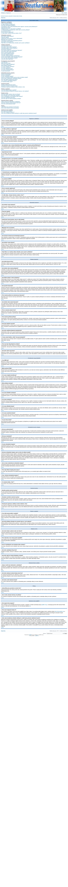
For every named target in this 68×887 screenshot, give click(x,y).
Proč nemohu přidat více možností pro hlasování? (11, 50)
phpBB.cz (37, 635)
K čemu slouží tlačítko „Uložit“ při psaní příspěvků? (11, 56)
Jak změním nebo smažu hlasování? (9, 51)
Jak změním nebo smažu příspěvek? (9, 47)
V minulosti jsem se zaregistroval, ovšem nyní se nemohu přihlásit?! (15, 29)
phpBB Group (44, 604)
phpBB (30, 634)
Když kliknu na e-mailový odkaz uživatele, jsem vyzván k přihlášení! (15, 42)
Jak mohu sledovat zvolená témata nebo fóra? (11, 102)
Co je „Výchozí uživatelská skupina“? (9, 80)
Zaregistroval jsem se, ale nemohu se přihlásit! (11, 28)
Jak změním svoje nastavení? (7, 36)
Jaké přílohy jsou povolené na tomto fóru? (10, 106)
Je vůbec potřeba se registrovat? (8, 24)
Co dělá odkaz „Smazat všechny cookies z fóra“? (11, 33)
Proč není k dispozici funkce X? (7, 112)
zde (30, 606)
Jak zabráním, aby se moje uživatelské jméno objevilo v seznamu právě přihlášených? (19, 26)
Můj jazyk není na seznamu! (7, 39)
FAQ (62, 12)
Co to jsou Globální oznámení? (7, 66)
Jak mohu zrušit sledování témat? (8, 103)
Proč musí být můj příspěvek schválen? (9, 58)
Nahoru (2, 126)
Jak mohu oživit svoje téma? (7, 59)
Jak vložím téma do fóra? (6, 45)
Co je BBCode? (4, 62)
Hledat (65, 12)
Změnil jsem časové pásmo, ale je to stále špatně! (11, 38)
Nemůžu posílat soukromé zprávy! (8, 84)
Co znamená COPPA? (6, 31)
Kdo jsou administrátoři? (6, 74)
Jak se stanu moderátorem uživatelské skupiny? (11, 78)
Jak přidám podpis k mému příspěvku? (9, 48)
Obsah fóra (3, 17)
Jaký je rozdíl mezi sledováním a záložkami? (10, 101)
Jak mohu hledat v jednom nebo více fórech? (10, 94)
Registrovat (8, 12)
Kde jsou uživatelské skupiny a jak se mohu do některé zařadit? (14, 77)
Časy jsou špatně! (5, 37)
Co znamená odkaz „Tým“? (7, 81)
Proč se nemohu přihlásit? (6, 23)
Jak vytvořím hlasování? (6, 49)
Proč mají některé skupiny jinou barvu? (9, 79)
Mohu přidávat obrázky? (6, 65)
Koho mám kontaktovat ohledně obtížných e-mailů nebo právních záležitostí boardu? (19, 113)
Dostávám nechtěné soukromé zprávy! (9, 85)
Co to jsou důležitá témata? (7, 68)
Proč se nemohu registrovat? (7, 32)
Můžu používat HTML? (6, 63)
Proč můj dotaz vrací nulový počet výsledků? (10, 95)
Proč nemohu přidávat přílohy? (7, 53)
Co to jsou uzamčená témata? (7, 69)
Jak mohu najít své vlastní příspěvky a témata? (11, 98)
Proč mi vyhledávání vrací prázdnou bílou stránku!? (12, 96)
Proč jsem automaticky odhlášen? (8, 25)
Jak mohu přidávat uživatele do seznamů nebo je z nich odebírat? (15, 91)
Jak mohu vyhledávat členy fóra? (8, 97)
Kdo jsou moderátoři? (5, 75)
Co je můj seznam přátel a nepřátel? (8, 90)
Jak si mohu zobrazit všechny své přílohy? (10, 108)
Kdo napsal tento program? (7, 111)
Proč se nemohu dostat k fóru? (7, 52)
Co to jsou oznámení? (5, 67)
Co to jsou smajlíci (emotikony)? (8, 64)
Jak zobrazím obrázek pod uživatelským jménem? (11, 40)
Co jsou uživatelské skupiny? (7, 76)
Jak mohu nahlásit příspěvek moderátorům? (10, 55)
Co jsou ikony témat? (5, 71)
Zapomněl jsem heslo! (5, 27)
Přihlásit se (3, 12)
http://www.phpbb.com (59, 611)
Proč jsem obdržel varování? (7, 54)
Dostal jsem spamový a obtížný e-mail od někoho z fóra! (13, 87)
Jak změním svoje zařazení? (7, 41)
